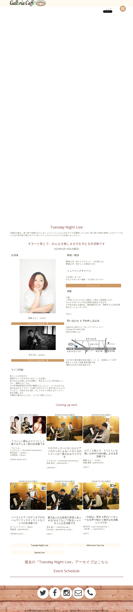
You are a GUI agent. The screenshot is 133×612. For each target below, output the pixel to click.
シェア (109, 9)
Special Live (39, 552)
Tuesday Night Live (39, 545)
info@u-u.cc (75, 332)
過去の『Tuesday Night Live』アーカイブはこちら (66, 561)
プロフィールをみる (37, 323)
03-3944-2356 (79, 329)
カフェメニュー (93, 285)
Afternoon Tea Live (95, 545)
